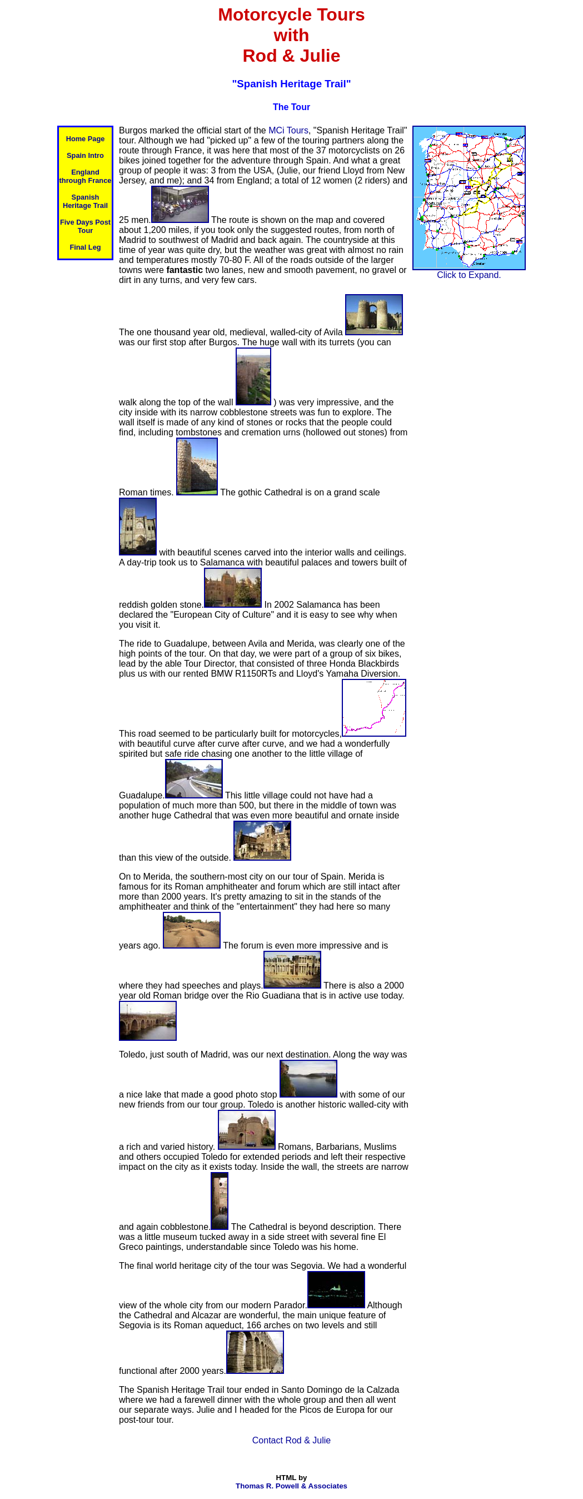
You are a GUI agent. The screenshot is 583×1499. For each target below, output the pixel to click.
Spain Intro (85, 155)
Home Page (85, 139)
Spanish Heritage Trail (85, 201)
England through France (85, 176)
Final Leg (85, 247)
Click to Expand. (469, 271)
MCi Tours (288, 130)
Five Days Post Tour (85, 226)
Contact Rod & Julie (291, 1440)
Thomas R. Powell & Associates (291, 1486)
